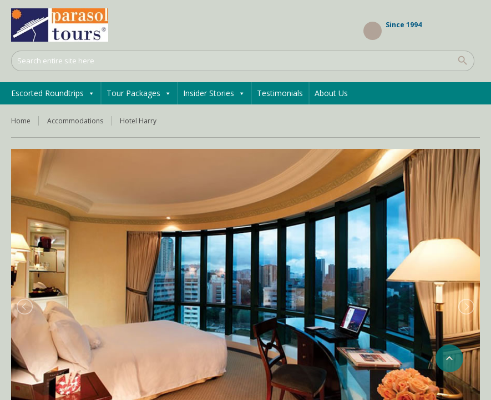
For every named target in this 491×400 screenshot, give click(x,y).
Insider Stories (214, 93)
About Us (331, 93)
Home (21, 121)
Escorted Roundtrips (53, 93)
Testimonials (280, 93)
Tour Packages (139, 93)
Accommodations (75, 121)
